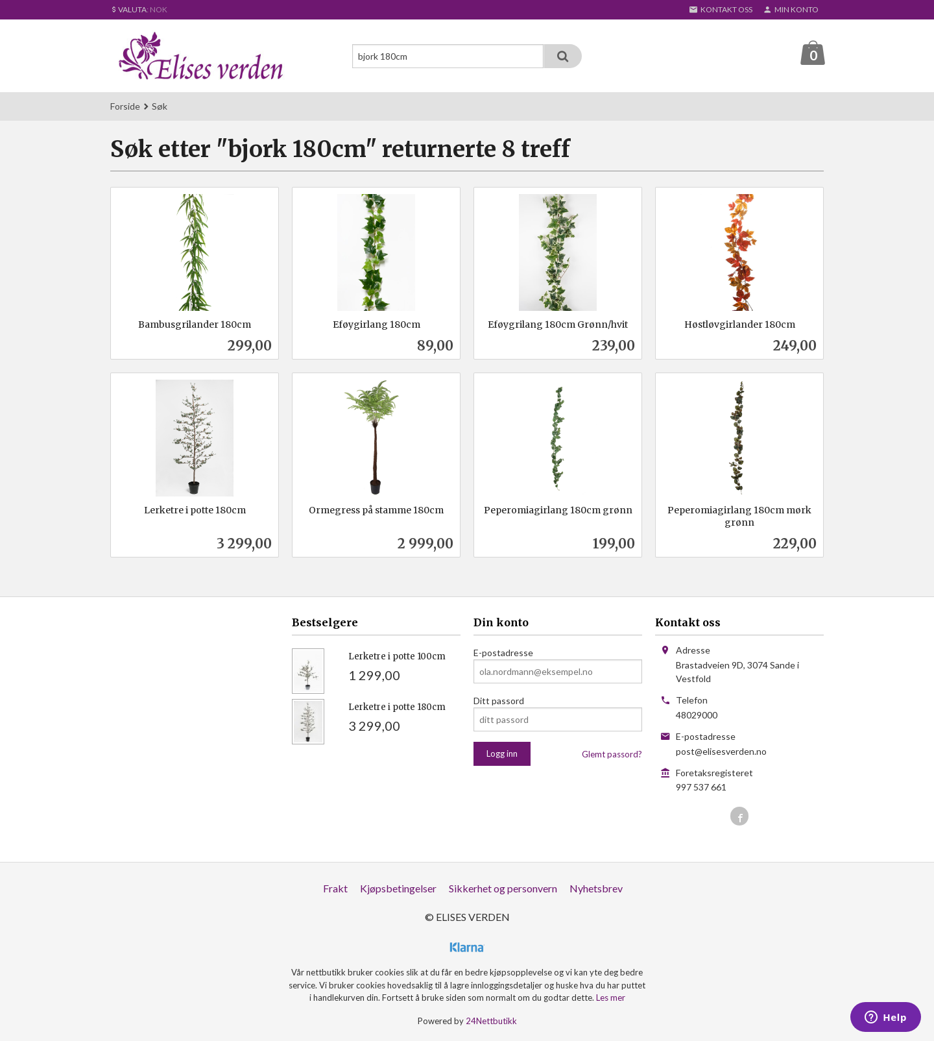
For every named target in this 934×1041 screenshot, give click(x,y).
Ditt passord (498, 701)
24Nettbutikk (491, 1021)
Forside (125, 106)
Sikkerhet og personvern (503, 889)
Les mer (610, 998)
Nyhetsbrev (596, 889)
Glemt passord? (612, 755)
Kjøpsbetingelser (398, 889)
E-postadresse (503, 653)
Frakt (335, 889)
